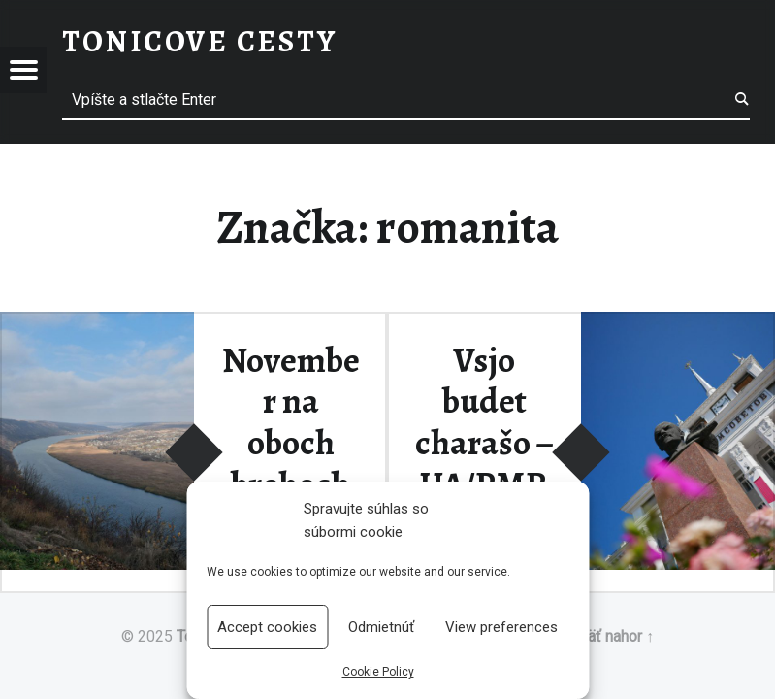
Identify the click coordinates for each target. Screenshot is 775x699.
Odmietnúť (381, 627)
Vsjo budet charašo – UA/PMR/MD (484, 443)
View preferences (501, 627)
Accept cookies (267, 627)
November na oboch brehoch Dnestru (291, 443)
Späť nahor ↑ (611, 636)
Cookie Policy (378, 672)
